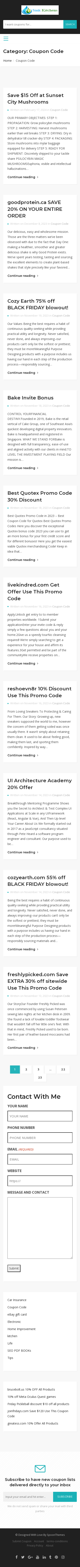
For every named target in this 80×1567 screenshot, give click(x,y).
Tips (10, 1358)
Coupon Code (59, 110)
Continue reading (22, 177)
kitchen (12, 1336)
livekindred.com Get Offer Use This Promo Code (34, 591)
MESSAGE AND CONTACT (28, 1192)
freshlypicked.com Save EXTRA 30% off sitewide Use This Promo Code (37, 981)
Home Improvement (21, 1329)
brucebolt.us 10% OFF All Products (31, 1389)
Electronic (14, 1322)
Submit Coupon (21, 1541)
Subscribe (65, 1496)
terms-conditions (57, 1541)
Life (10, 1343)
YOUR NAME (17, 1106)
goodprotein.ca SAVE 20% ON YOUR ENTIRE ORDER (34, 209)
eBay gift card (17, 1314)
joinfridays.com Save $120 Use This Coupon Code (37, 1413)
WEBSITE (14, 1170)
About (49, 1545)
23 (40, 1077)
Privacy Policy (35, 1545)
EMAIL (20, 1149)
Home (7, 61)
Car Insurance (16, 1300)
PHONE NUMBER (21, 1127)
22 (63, 1069)
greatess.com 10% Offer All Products (32, 1423)
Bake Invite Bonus (30, 398)
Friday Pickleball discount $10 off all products (38, 1404)
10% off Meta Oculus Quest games (31, 1397)
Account (39, 1541)
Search (70, 24)
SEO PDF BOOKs (19, 1350)
